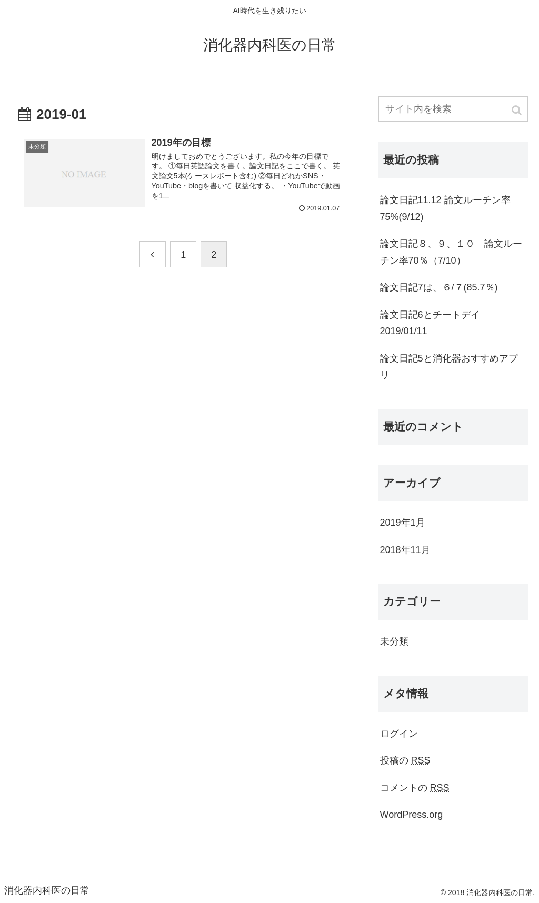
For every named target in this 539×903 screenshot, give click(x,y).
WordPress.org (411, 814)
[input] (453, 109)
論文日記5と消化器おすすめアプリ (449, 366)
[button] (517, 110)
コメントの (415, 787)
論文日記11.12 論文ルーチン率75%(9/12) (445, 208)
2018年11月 (405, 550)
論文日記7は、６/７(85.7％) (439, 287)
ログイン (399, 733)
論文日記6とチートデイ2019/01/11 (430, 323)
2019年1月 (402, 522)
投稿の (405, 760)
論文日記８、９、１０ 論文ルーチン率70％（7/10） (451, 252)
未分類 (394, 641)
